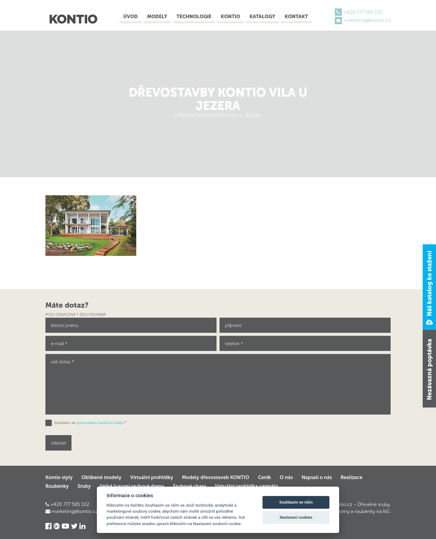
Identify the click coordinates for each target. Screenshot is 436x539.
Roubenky (57, 486)
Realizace (351, 477)
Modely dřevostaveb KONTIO (215, 477)
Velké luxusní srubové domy (132, 486)
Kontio (230, 16)
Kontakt (296, 16)
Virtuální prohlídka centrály (246, 486)
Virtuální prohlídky (151, 477)
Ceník (264, 477)
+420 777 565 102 (363, 12)
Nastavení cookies (296, 517)
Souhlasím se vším (296, 502)
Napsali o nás (317, 477)
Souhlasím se (90, 423)
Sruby (84, 486)
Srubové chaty (189, 486)
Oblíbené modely (101, 477)
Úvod (130, 16)
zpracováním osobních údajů (100, 423)
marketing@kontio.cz (367, 20)
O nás (286, 477)
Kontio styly (59, 477)
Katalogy (262, 16)
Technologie (194, 16)
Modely (157, 16)
